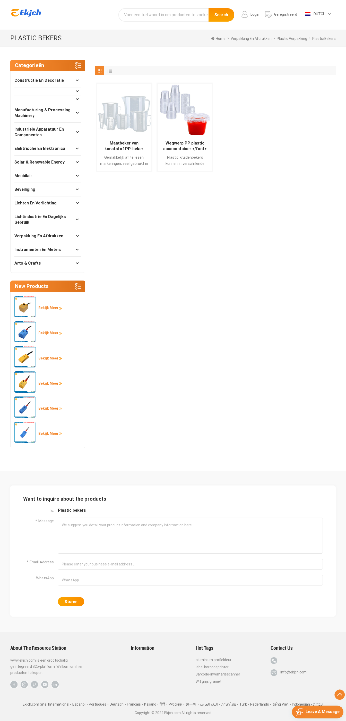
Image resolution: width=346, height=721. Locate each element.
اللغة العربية (209, 704)
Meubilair (23, 175)
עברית (318, 704)
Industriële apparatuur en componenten (39, 132)
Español (78, 704)
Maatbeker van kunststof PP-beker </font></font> (124, 146)
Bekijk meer (50, 308)
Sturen (71, 601)
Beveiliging (24, 189)
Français (134, 704)
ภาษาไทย (228, 704)
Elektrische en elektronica (39, 148)
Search (221, 14)
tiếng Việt (280, 704)
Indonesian (301, 704)
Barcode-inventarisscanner (218, 674)
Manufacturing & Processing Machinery (42, 112)
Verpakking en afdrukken (38, 235)
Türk (243, 704)
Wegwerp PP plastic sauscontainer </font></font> (185, 146)
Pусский (175, 704)
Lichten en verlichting (35, 203)
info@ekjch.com (293, 672)
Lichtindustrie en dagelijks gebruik (40, 219)
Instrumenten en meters (38, 249)
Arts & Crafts (27, 263)
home (218, 39)
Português (97, 704)
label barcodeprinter (212, 667)
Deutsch (117, 704)
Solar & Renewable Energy (39, 162)
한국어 (191, 704)
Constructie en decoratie (39, 80)
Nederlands (259, 704)
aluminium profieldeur (213, 660)
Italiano (150, 704)
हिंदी (162, 704)
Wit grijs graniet (208, 681)
